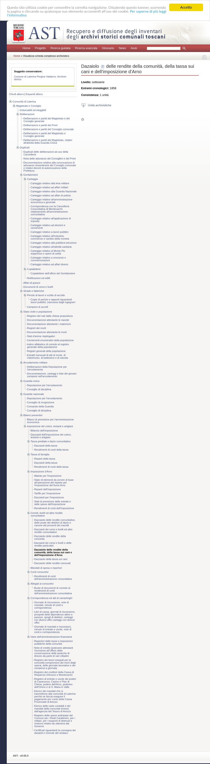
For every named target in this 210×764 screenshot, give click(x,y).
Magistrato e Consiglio (28, 105)
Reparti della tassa (44, 458)
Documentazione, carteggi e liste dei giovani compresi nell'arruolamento (51, 375)
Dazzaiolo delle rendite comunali (52, 563)
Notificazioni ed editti (38, 278)
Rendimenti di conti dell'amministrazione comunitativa (53, 577)
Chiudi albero (16, 94)
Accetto (186, 7)
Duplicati (25, 147)
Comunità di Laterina (24, 101)
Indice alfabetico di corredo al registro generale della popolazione (48, 345)
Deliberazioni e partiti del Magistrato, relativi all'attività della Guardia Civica (47, 141)
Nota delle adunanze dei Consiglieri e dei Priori (49, 158)
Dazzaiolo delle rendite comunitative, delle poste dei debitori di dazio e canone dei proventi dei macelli (54, 523)
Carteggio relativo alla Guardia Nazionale (54, 191)
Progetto (40, 48)
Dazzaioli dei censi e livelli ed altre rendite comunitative (53, 530)
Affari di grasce (31, 282)
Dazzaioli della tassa (45, 445)
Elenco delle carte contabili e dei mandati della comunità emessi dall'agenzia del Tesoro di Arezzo (52, 709)
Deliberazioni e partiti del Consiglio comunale (48, 129)
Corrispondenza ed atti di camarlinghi (51, 598)
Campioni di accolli (37, 307)
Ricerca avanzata (86, 48)
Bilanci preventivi (32, 415)
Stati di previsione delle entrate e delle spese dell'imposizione (52, 503)
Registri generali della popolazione (46, 351)
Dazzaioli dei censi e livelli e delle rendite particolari (52, 544)
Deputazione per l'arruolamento (44, 385)
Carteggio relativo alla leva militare (50, 183)
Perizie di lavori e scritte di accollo (46, 295)
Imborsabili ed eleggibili (33, 110)
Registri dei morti (36, 328)
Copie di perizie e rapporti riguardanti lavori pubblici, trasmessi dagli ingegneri (53, 301)
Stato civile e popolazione (37, 311)
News (122, 48)
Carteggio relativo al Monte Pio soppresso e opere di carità (48, 252)
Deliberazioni (27, 114)
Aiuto (133, 48)
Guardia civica (31, 381)
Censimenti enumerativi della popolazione (50, 340)
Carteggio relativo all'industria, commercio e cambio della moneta (50, 237)
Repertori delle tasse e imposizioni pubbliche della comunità (53, 642)
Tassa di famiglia (40, 454)
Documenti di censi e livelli (38, 287)
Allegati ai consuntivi (42, 583)
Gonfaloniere (30, 174)
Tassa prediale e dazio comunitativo (51, 441)
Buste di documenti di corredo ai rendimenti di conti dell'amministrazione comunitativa (53, 591)
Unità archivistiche (99, 105)
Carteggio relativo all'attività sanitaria (51, 246)
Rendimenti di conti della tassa (51, 449)
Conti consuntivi (39, 572)
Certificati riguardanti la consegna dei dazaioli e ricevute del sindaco (55, 731)
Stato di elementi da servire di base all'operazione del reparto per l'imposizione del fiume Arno (54, 482)
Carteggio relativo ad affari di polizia (51, 195)
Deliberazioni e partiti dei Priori (40, 125)
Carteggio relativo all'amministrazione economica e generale (52, 201)
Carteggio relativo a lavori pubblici (49, 232)
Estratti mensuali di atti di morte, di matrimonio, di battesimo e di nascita (47, 356)
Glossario (108, 48)
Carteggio (32, 179)
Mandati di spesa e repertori (46, 568)
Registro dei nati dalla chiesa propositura (50, 316)
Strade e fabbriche (33, 291)
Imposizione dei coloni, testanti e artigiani (50, 426)
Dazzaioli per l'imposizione (49, 497)
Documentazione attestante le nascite (48, 320)
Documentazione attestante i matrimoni (49, 324)
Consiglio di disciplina (39, 389)
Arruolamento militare (35, 362)
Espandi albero (34, 94)
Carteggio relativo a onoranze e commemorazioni (48, 259)
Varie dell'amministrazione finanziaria (51, 636)
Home (26, 48)
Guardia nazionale (33, 394)
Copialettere (34, 269)
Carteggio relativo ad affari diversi (49, 264)
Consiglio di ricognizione (40, 402)
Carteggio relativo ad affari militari (49, 187)
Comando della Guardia (40, 406)
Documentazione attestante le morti (47, 332)
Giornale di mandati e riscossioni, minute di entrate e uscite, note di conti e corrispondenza (52, 629)
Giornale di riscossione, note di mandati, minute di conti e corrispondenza (51, 605)
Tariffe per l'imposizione (47, 493)
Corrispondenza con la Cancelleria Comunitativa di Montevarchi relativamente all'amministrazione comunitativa (50, 210)
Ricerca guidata (60, 48)
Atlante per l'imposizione (48, 475)
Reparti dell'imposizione (47, 489)
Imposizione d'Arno (41, 471)
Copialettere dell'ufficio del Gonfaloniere (53, 273)
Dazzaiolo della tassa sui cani (50, 559)
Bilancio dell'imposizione (44, 430)
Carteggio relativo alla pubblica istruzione (54, 242)
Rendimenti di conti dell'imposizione (54, 508)
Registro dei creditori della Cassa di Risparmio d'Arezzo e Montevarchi (54, 673)
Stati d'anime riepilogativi (41, 336)
